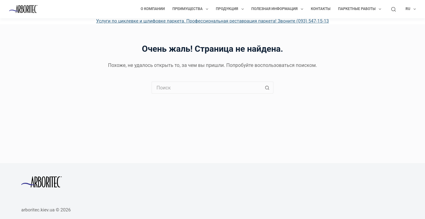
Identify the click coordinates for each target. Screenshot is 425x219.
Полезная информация (278, 9)
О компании (153, 9)
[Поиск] (393, 9)
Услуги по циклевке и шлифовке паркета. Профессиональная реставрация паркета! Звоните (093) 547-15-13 (212, 21)
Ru (411, 9)
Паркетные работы (361, 9)
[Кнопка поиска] (267, 88)
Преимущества (191, 9)
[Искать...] (206, 88)
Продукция (231, 9)
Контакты (321, 9)
